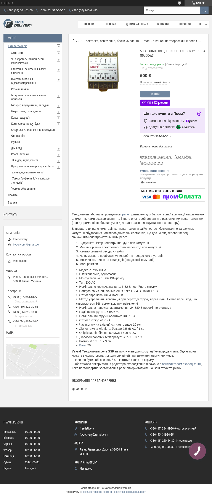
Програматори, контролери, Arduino (32, 166)
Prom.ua (126, 488)
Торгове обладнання (23, 189)
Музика (15, 142)
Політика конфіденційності (130, 491)
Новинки (185, 24)
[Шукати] (204, 10)
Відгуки (12, 202)
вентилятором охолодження (181, 364)
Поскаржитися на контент (96, 491)
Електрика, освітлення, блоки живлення (112, 41)
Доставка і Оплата (137, 24)
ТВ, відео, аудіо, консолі (25, 160)
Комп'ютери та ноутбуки (25, 124)
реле (125, 214)
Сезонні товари (20, 89)
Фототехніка (18, 136)
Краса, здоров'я (20, 118)
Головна (89, 24)
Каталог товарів (17, 46)
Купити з (155, 103)
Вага (82, 345)
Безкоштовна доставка (156, 146)
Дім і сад (16, 148)
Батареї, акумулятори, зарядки (30, 105)
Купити (155, 94)
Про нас (111, 24)
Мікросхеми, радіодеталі (26, 111)
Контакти (163, 24)
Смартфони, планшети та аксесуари (33, 130)
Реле (146, 41)
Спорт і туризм (20, 154)
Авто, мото (17, 53)
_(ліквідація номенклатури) (28, 172)
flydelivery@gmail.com (27, 244)
